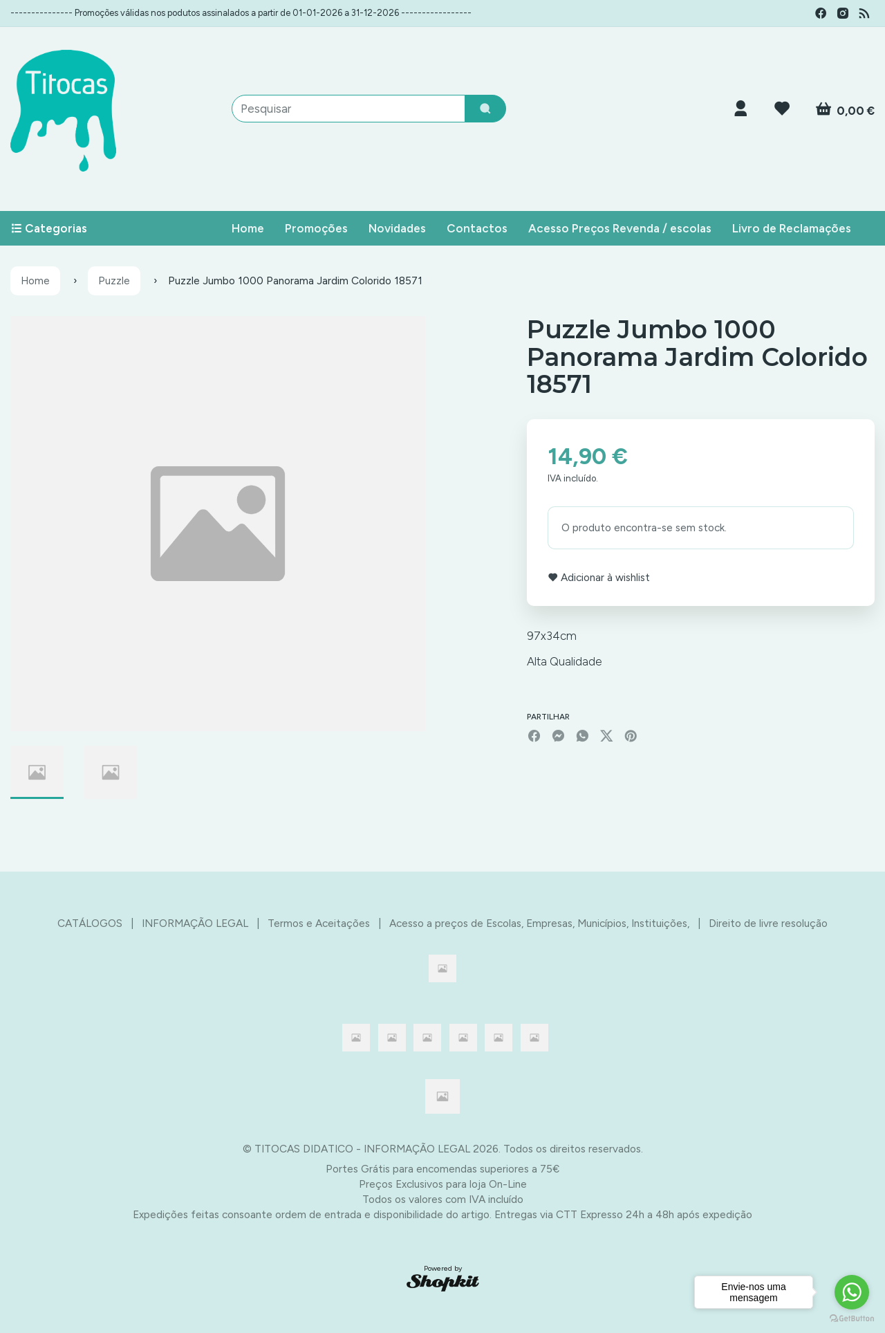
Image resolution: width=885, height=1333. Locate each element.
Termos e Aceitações (319, 923)
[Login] (740, 109)
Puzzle (114, 280)
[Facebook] (534, 735)
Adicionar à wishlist (599, 577)
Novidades (397, 228)
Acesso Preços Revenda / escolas (619, 228)
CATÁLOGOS (89, 923)
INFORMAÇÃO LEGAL (195, 923)
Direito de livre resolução (768, 923)
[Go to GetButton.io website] (852, 1318)
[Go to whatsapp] (852, 1292)
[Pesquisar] (485, 108)
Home (248, 228)
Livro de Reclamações (791, 228)
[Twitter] (606, 735)
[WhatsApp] (582, 735)
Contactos (477, 228)
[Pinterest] (631, 735)
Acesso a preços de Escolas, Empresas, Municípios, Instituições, (539, 923)
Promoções (316, 228)
